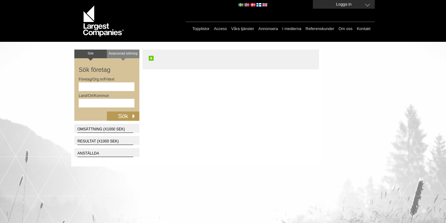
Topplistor (201, 28)
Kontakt (363, 28)
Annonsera (268, 28)
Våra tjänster (242, 28)
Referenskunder (320, 28)
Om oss (345, 28)
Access (220, 28)
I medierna (291, 28)
